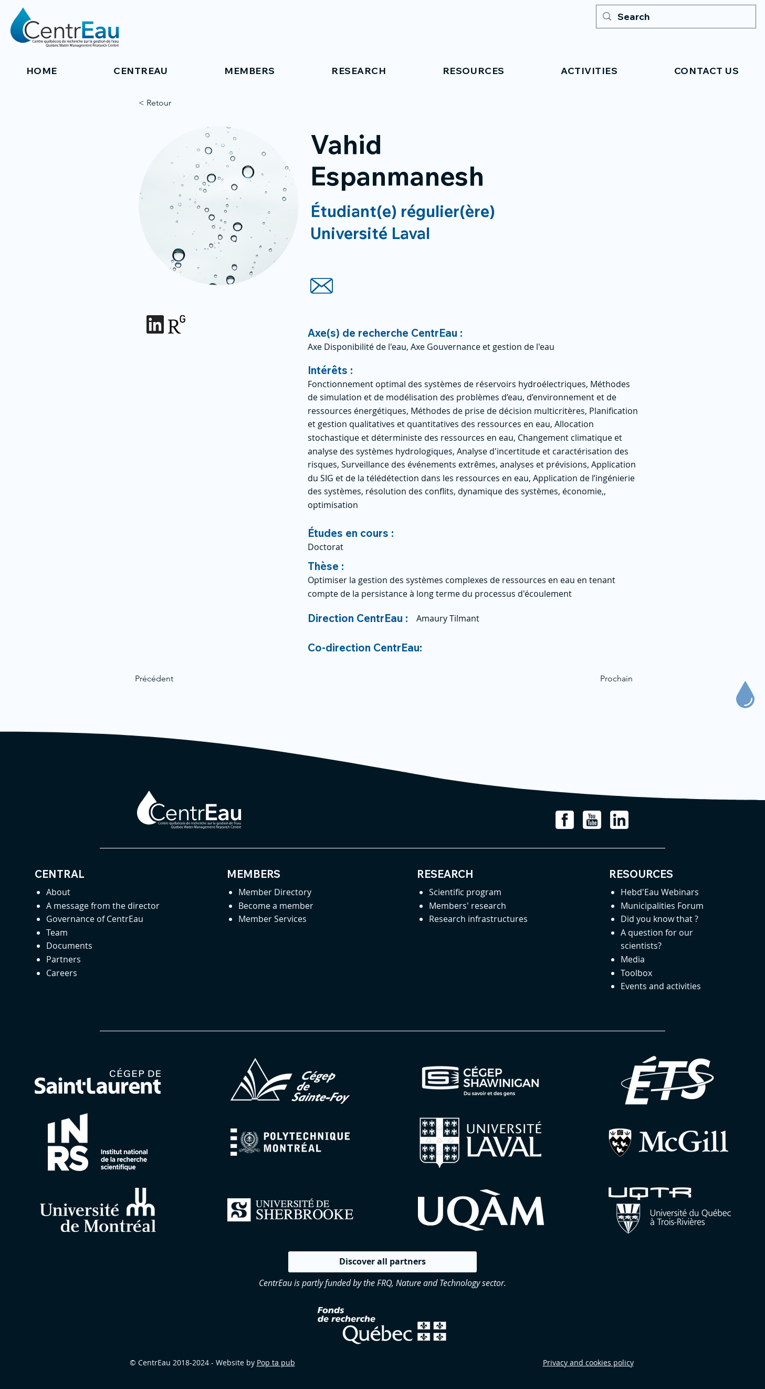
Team (57, 932)
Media (633, 959)
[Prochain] (606, 678)
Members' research (467, 905)
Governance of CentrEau (94, 919)
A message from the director (103, 905)
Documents (69, 945)
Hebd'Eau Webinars (660, 892)
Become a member (275, 905)
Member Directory (274, 892)
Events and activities (661, 986)
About (58, 892)
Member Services (272, 919)
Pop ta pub (276, 1362)
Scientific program (465, 892)
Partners (63, 959)
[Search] (675, 16)
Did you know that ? (659, 919)
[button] (141, 70)
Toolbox (636, 973)
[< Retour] (173, 102)
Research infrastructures (478, 919)
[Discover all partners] (382, 1261)
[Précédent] (169, 678)
